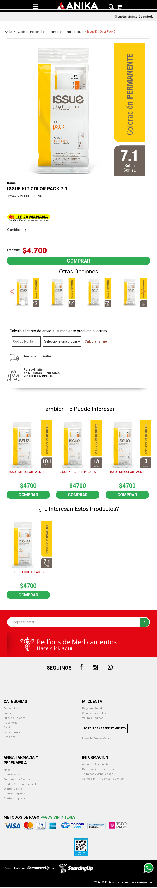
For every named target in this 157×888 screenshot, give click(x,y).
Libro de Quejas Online (96, 738)
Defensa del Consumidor (98, 769)
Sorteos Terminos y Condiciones (103, 778)
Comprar (28, 494)
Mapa (7, 769)
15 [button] (121, 303)
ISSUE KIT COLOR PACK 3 (127, 472)
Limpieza (9, 736)
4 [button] (43, 303)
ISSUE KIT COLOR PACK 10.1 (28, 472)
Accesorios (11, 708)
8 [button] (71, 303)
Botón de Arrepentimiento (105, 728)
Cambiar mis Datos (94, 713)
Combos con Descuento (19, 779)
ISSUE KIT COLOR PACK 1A (78, 472)
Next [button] (143, 291)
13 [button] (107, 303)
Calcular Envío (96, 341)
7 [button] (64, 303)
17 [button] (135, 303)
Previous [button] (12, 291)
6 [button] (57, 303)
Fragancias (10, 722)
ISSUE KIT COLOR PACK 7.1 (28, 572)
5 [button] (50, 303)
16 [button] (128, 303)
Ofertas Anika (12, 774)
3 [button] (35, 303)
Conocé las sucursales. (38, 375)
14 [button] (114, 303)
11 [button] (92, 303)
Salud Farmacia (13, 732)
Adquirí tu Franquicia (95, 764)
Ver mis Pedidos (92, 717)
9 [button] (78, 303)
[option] (25, 292)
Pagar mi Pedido (93, 708)
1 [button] (21, 303)
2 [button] (28, 303)
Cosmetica (10, 713)
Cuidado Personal (15, 717)
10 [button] (85, 303)
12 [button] (100, 303)
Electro (8, 727)
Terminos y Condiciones (97, 773)
